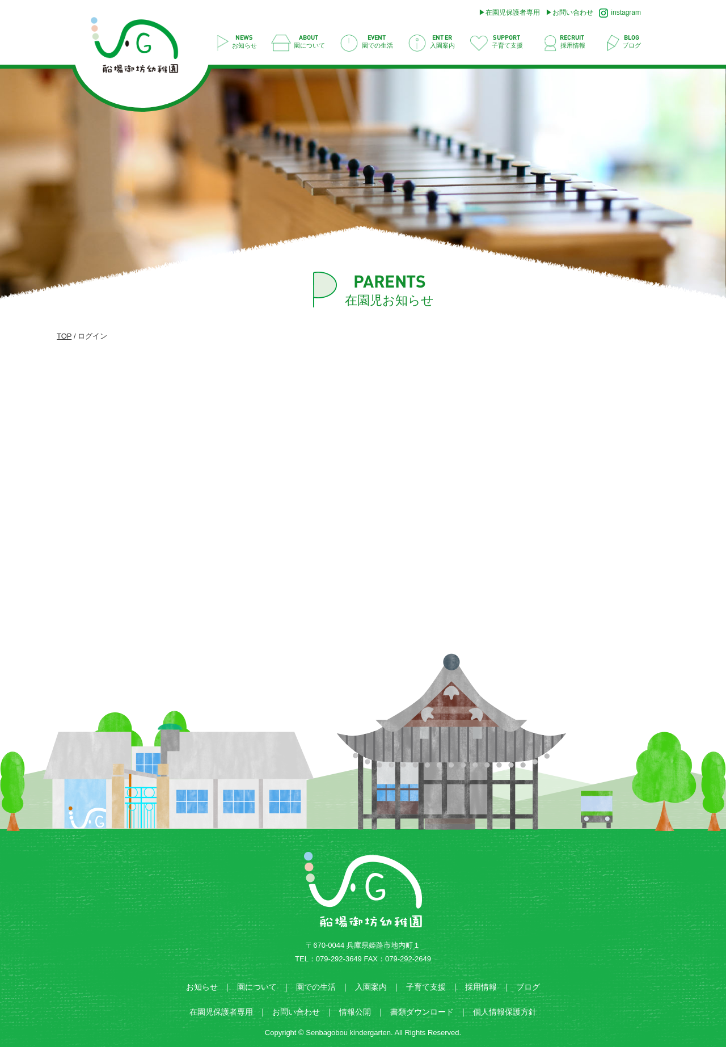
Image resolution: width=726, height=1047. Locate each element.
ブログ (528, 986)
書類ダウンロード (422, 1011)
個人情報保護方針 (505, 1011)
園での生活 (316, 986)
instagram (620, 13)
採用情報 (481, 986)
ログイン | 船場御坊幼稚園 (140, 48)
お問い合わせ (572, 12)
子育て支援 (426, 986)
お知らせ (202, 986)
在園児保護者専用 (513, 12)
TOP (64, 336)
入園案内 (371, 986)
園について (257, 986)
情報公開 (355, 1011)
